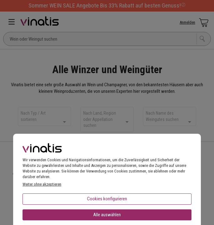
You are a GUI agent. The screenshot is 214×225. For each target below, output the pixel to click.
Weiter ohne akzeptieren (42, 184)
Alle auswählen (107, 215)
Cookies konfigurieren (107, 199)
